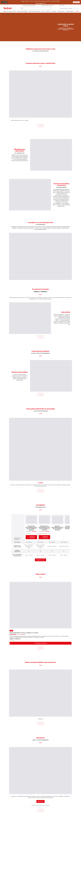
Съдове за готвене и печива (9, 11)
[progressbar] (51, 154)
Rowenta (48, 11)
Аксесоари (53, 11)
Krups (43, 11)
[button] (66, 8)
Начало (7, 13)
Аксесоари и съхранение (34, 11)
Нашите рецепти (70, 11)
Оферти (77, 11)
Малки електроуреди (22, 11)
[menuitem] (9, 11)
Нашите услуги (61, 11)
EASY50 (4, 2)
